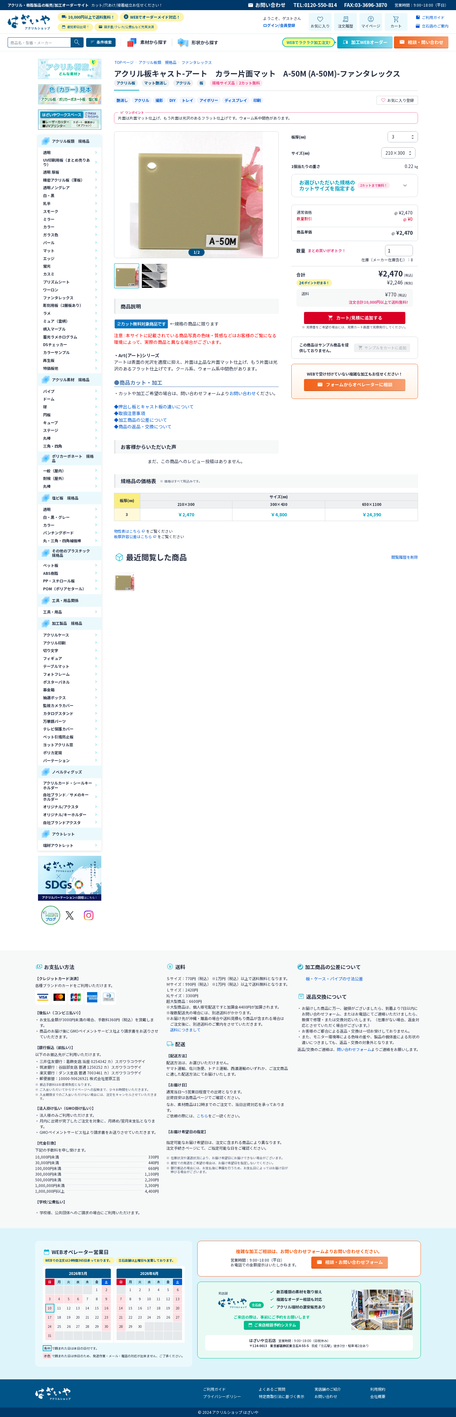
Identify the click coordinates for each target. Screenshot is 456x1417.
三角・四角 (52, 446)
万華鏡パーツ (54, 721)
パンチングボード (58, 532)
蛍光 (47, 266)
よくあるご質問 (272, 1389)
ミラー (48, 219)
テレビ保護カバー (58, 728)
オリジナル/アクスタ (61, 806)
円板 (47, 414)
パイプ (48, 391)
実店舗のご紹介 (327, 1389)
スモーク (50, 211)
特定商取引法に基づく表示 (281, 1396)
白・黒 (48, 195)
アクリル (141, 100)
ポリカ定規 (52, 752)
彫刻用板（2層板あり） (63, 305)
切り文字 (50, 650)
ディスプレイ (236, 100)
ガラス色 (50, 234)
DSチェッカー (55, 344)
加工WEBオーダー (365, 42)
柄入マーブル (54, 329)
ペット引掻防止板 (58, 736)
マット (48, 250)
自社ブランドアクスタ (62, 822)
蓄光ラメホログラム (60, 336)
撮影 (159, 100)
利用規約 (377, 1389)
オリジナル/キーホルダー (64, 814)
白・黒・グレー (56, 517)
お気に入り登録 (397, 100)
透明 (47, 152)
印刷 (257, 100)
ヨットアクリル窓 (58, 744)
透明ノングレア (56, 187)
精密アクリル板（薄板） (64, 180)
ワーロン (50, 289)
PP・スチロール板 (59, 580)
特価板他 (50, 368)
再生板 (48, 360)
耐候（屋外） (54, 478)
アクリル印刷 (54, 642)
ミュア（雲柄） (56, 321)
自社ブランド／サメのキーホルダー (66, 797)
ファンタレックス (58, 297)
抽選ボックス (54, 697)
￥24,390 (371, 514)
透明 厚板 (51, 172)
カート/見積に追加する (354, 317)
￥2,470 (186, 514)
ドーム (48, 398)
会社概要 (377, 1396)
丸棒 (47, 438)
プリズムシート (56, 281)
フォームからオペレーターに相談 (354, 384)
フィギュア (52, 658)
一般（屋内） (54, 470)
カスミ (48, 274)
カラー (48, 226)
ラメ (47, 313)
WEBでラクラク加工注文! (308, 42)
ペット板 (50, 565)
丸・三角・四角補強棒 (62, 540)
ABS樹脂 (50, 573)
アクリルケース (56, 634)
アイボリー (209, 100)
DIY (172, 100)
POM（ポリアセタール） (64, 588)
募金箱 (48, 689)
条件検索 (101, 42)
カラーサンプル (56, 352)
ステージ (50, 430)
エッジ (48, 258)
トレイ (187, 100)
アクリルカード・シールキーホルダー (67, 785)
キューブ (50, 422)
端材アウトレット (58, 845)
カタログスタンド (58, 713)
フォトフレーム (56, 674)
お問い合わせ (267, 5)
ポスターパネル (56, 682)
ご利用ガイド (214, 1389)
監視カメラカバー (58, 705)
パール (48, 242)
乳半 (47, 203)
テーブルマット (56, 666)
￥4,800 (279, 514)
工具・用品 (52, 611)
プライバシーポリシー (222, 1396)
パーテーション (56, 760)
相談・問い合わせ (421, 42)
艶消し (122, 100)
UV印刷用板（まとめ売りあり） (66, 162)
